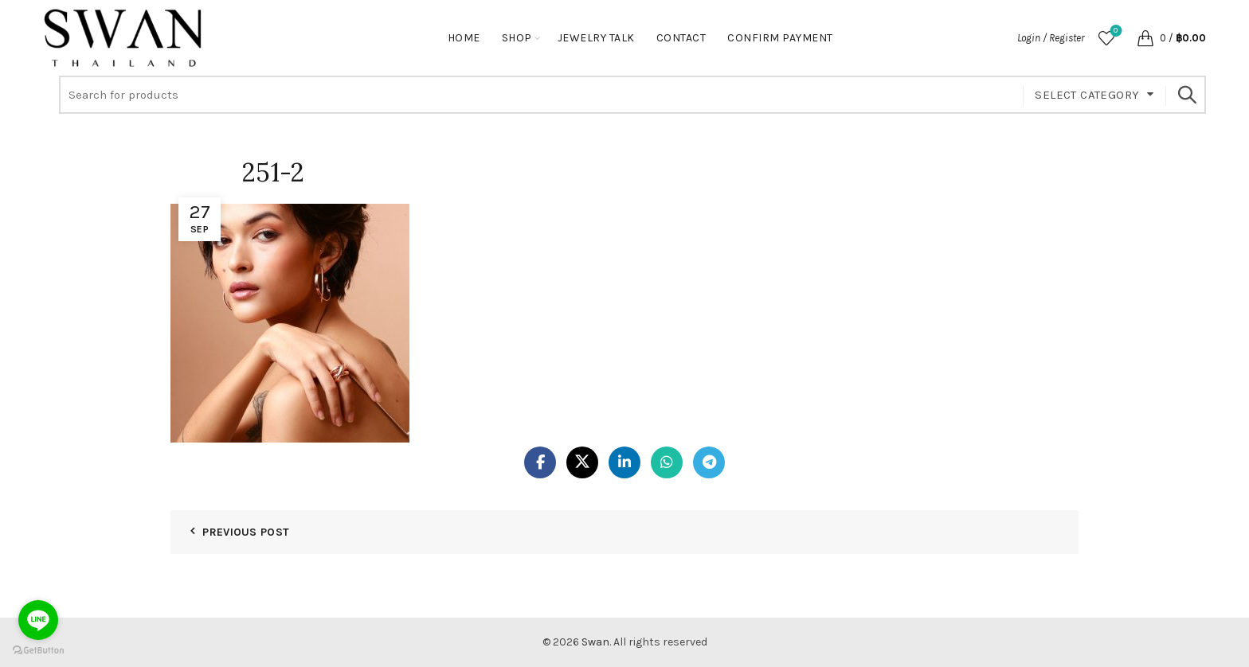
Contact (681, 38)
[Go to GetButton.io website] (38, 651)
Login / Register (1050, 38)
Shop (517, 38)
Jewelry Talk (596, 38)
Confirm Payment (780, 38)
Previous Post (245, 532)
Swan (595, 642)
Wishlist (1114, 31)
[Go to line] (38, 620)
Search (1186, 94)
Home (464, 38)
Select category (1087, 95)
